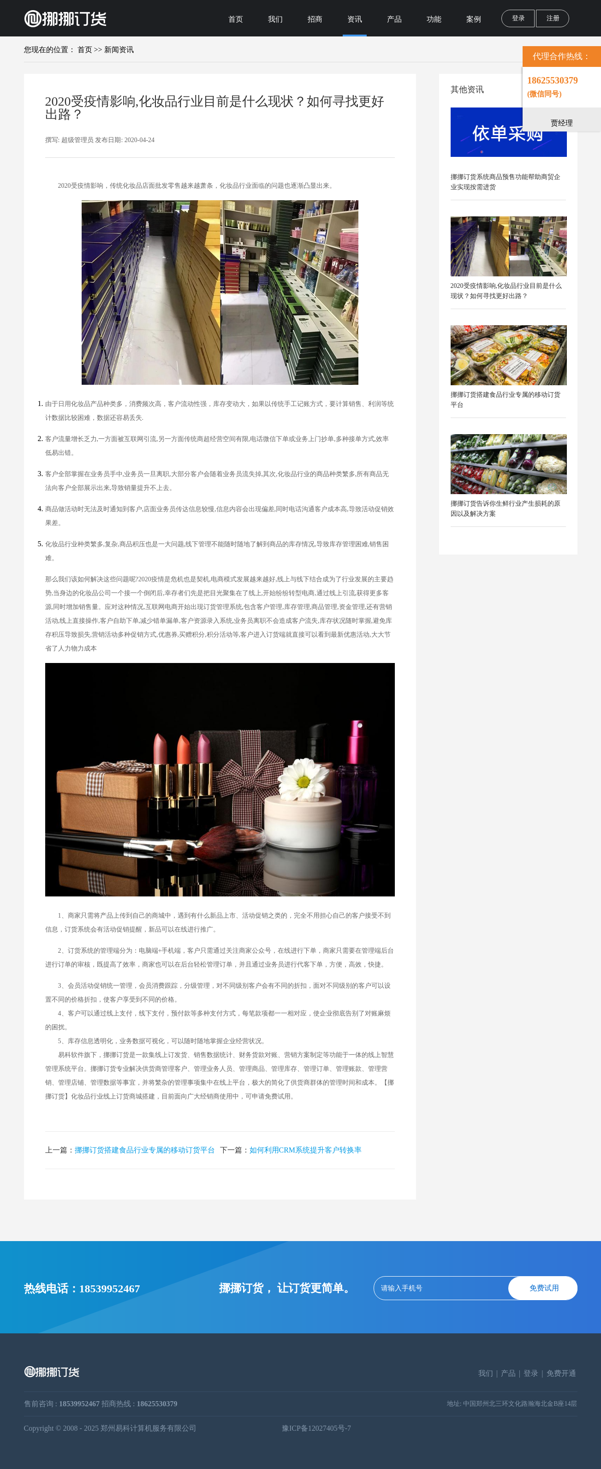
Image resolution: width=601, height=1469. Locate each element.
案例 (473, 19)
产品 (394, 19)
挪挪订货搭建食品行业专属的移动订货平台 (145, 1150)
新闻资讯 (119, 50)
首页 (235, 19)
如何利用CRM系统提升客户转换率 (306, 1150)
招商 (315, 19)
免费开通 (561, 1373)
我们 (275, 19)
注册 (553, 18)
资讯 (354, 19)
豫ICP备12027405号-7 (316, 1428)
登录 (518, 18)
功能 (434, 19)
